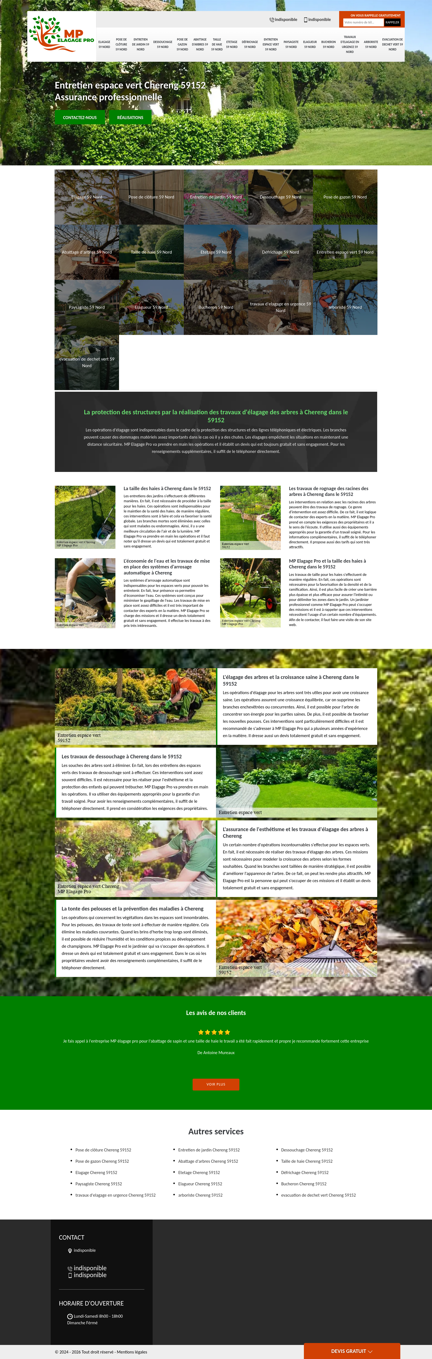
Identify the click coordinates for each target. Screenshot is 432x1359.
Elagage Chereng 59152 (96, 1172)
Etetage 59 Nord (231, 44)
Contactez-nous (80, 117)
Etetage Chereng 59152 (199, 1172)
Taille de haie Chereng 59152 (307, 1161)
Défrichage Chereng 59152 (305, 1172)
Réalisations (130, 117)
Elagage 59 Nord (104, 44)
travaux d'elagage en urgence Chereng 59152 (115, 1195)
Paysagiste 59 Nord (291, 44)
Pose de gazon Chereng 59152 (102, 1161)
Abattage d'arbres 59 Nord (200, 44)
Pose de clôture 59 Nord (121, 44)
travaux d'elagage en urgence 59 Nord (350, 44)
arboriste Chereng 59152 (200, 1195)
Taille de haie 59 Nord (217, 44)
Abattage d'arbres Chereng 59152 (208, 1161)
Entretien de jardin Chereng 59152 (209, 1150)
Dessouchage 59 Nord (162, 44)
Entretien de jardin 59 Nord (140, 44)
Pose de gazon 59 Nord (182, 44)
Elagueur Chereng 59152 (200, 1183)
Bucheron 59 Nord (329, 44)
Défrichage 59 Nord (250, 44)
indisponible (283, 19)
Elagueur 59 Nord (310, 44)
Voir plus (216, 1084)
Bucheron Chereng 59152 (303, 1183)
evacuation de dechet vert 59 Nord (392, 44)
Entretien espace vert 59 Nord (271, 44)
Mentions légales (132, 1352)
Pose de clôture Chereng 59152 (103, 1150)
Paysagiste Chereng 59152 (98, 1183)
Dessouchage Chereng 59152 (307, 1150)
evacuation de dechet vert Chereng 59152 (318, 1195)
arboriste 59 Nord (371, 44)
